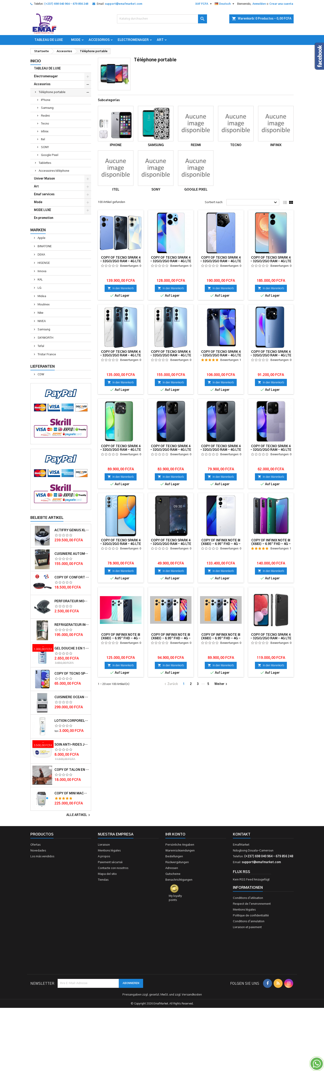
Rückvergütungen (177, 862)
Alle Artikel (78, 815)
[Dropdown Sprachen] (225, 4)
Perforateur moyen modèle (71, 601)
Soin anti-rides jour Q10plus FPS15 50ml (71, 744)
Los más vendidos (42, 856)
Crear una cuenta (281, 3)
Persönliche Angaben (179, 844)
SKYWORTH (45, 337)
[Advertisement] (162, 1002)
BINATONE (44, 246)
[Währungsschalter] (204, 4)
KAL (40, 279)
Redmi (45, 115)
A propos (104, 856)
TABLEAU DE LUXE (48, 40)
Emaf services (44, 194)
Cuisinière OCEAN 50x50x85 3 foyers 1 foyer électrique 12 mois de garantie (71, 697)
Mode (76, 40)
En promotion (43, 218)
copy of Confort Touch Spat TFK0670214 (71, 577)
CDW (40, 374)
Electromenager (133, 40)
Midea (41, 296)
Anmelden (259, 3)
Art (160, 40)
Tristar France (46, 354)
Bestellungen (174, 856)
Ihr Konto (175, 834)
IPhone (45, 100)
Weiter (221, 684)
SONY (45, 147)
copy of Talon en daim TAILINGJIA (71, 769)
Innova (41, 271)
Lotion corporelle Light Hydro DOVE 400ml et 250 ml (71, 720)
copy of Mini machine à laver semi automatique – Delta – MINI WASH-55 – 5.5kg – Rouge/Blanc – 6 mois (71, 793)
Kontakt (241, 834)
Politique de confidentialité (251, 915)
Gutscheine (172, 874)
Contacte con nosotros (113, 868)
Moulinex (43, 304)
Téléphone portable (52, 92)
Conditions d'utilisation (248, 898)
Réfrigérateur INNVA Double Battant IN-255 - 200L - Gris (71, 625)
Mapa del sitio (107, 874)
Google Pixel (49, 155)
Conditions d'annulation (248, 921)
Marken (38, 230)
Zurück (170, 684)
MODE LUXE (42, 210)
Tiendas (103, 879)
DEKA (41, 254)
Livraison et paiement (247, 927)
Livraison (104, 844)
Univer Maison (44, 178)
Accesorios (99, 40)
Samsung (47, 108)
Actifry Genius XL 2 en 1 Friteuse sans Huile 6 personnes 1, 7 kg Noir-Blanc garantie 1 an (71, 530)
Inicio (35, 61)
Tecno (45, 123)
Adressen (171, 868)
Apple (41, 238)
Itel (43, 139)
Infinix (44, 131)
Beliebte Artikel (46, 518)
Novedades (38, 850)
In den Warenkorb (121, 288)
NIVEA (41, 321)
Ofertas (35, 844)
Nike (40, 312)
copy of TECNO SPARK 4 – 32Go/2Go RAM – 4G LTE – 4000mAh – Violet (71, 673)
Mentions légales (109, 850)
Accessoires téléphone (54, 170)
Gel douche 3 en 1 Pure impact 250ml (71, 648)
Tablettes (45, 163)
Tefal (40, 346)
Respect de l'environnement (252, 903)
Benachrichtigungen (178, 879)
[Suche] (162, 18)
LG (39, 288)
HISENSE (43, 263)
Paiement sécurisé (110, 862)
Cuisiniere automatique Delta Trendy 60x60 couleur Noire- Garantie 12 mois (71, 553)
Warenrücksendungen (180, 850)
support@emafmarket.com (123, 3)
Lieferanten (42, 366)
